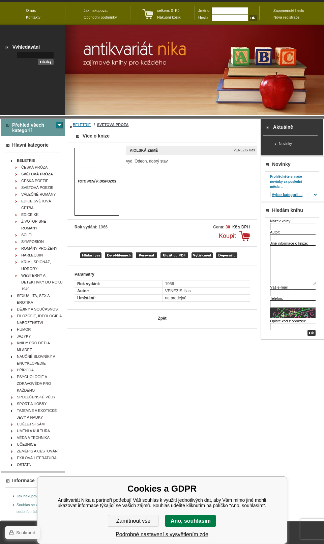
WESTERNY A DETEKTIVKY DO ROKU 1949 (42, 282)
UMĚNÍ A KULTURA (33, 431)
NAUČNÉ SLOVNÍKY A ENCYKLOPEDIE (36, 359)
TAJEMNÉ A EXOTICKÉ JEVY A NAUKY (37, 414)
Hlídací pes (90, 255)
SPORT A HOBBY (32, 404)
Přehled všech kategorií (28, 127)
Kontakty (33, 17)
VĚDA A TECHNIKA (33, 438)
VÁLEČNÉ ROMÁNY (38, 194)
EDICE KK (29, 215)
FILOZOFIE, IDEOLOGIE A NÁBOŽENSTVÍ (39, 319)
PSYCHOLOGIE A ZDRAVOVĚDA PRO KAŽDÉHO (34, 383)
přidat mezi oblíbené (118, 255)
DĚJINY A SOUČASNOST (38, 309)
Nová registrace (286, 17)
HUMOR (24, 329)
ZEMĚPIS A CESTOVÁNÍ (38, 451)
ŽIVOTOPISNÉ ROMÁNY (33, 224)
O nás (31, 10)
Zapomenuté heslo (288, 10)
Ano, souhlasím (191, 521)
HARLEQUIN (32, 255)
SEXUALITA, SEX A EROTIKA (33, 299)
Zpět (162, 318)
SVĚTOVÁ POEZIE (37, 188)
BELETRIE (82, 125)
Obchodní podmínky (100, 17)
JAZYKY (24, 336)
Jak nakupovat (28, 496)
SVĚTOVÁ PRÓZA (113, 125)
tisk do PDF (174, 255)
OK (311, 333)
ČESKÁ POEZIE (35, 181)
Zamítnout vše (133, 521)
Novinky (285, 144)
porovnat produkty (146, 255)
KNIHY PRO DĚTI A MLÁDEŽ (33, 346)
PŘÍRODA (25, 370)
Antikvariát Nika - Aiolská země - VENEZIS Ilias (194, 70)
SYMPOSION (32, 242)
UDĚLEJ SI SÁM (31, 424)
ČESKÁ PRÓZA (34, 167)
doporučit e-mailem (226, 255)
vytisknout (202, 255)
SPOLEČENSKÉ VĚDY (36, 397)
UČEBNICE (26, 444)
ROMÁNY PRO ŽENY (39, 248)
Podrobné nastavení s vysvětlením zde (162, 534)
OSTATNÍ (24, 465)
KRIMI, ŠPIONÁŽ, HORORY (36, 265)
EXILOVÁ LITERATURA (37, 458)
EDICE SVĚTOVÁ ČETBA (36, 204)
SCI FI (26, 235)
